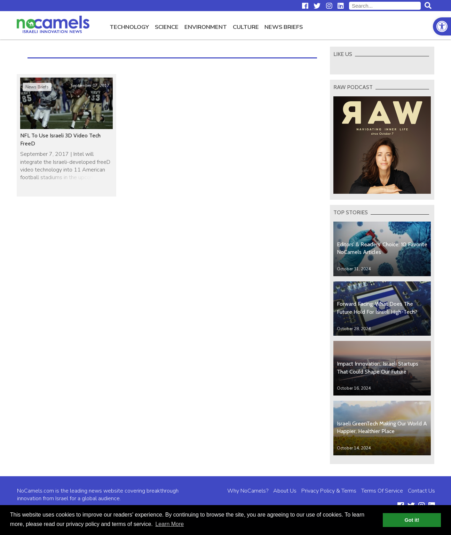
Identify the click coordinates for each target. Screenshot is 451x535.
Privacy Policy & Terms (328, 491)
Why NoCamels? (247, 491)
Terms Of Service (382, 491)
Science (167, 27)
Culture (246, 27)
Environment (205, 27)
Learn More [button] (169, 524)
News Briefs (283, 27)
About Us (284, 491)
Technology (129, 27)
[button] (442, 26)
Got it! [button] (412, 520)
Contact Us (421, 491)
